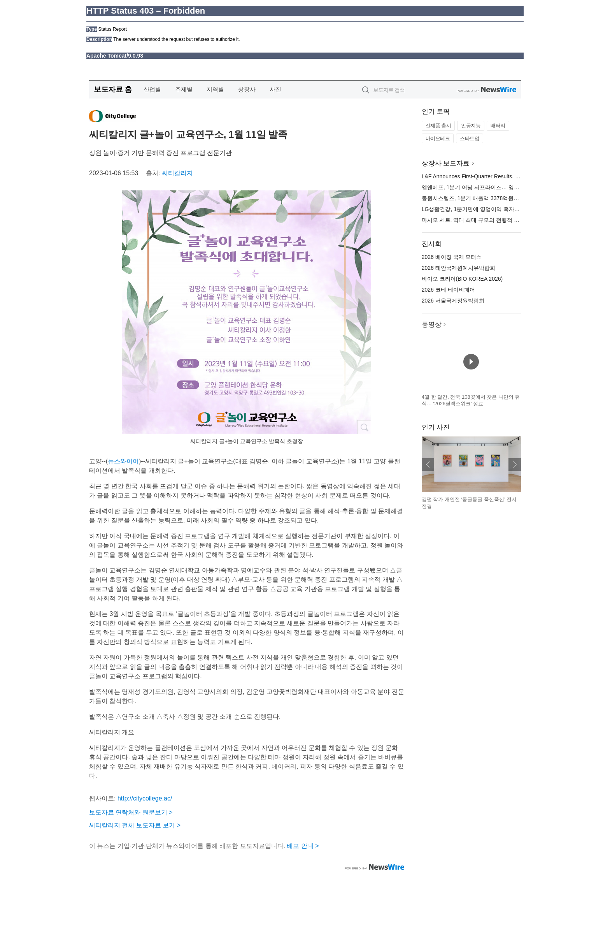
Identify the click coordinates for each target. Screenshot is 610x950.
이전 (428, 464)
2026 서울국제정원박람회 (453, 300)
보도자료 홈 (112, 89)
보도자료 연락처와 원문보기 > (131, 812)
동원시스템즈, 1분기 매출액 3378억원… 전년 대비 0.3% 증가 (496, 198)
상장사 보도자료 (446, 163)
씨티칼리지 (177, 173)
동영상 (432, 324)
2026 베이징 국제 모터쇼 (452, 257)
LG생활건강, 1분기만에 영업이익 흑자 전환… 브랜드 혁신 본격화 (501, 209)
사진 (275, 89)
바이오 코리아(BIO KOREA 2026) (462, 279)
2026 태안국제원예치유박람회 (458, 268)
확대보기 (364, 427)
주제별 (184, 89)
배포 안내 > (303, 846)
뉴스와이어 (123, 461)
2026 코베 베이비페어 (448, 290)
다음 (514, 464)
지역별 (215, 89)
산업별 (152, 89)
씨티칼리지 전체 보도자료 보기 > (135, 825)
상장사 (247, 89)
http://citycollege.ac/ (144, 798)
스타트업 (469, 138)
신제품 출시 (438, 125)
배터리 (498, 125)
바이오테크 (438, 138)
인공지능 (470, 125)
